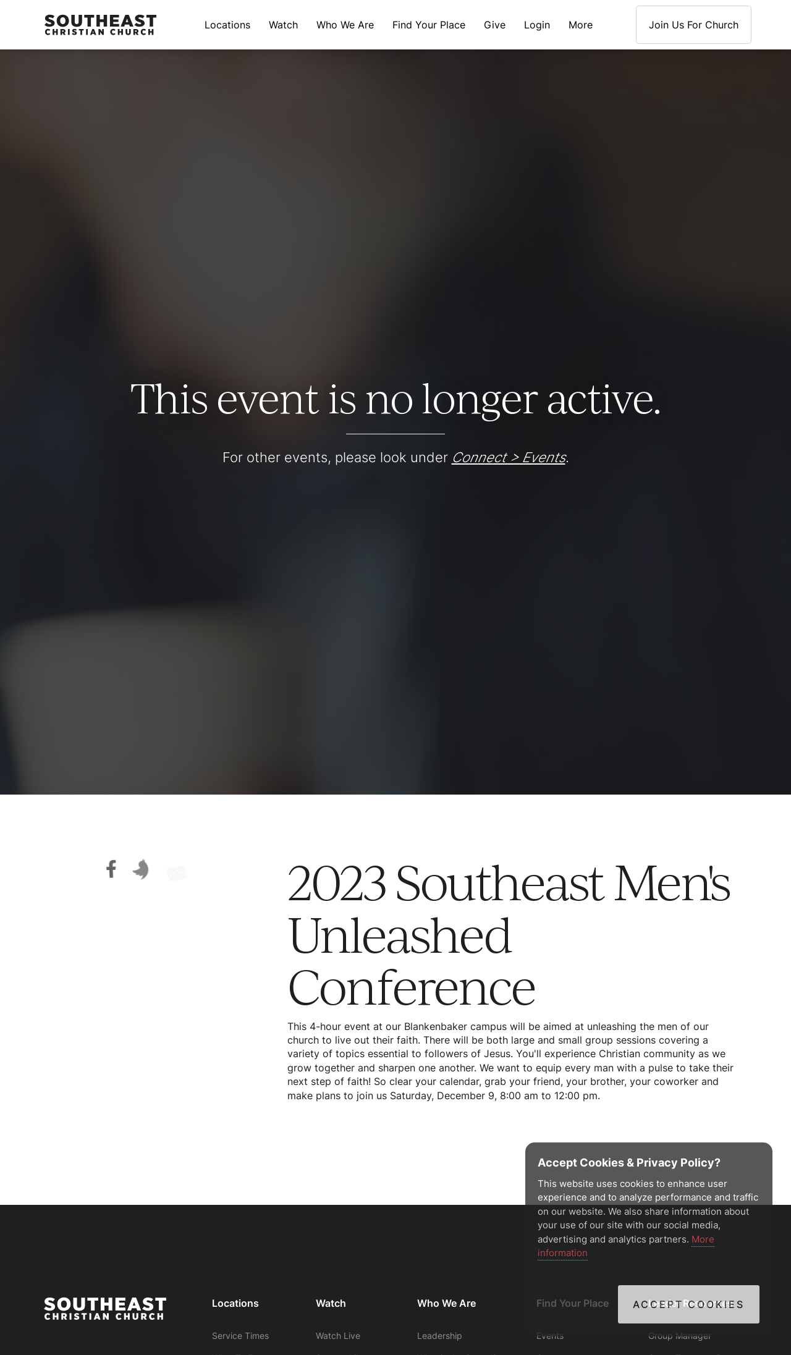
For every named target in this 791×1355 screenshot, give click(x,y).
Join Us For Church (693, 25)
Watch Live (338, 1335)
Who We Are (345, 25)
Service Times (240, 1335)
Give (494, 25)
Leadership (439, 1335)
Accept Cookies (689, 1304)
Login (537, 25)
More (581, 25)
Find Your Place (428, 25)
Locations (227, 25)
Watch (283, 25)
